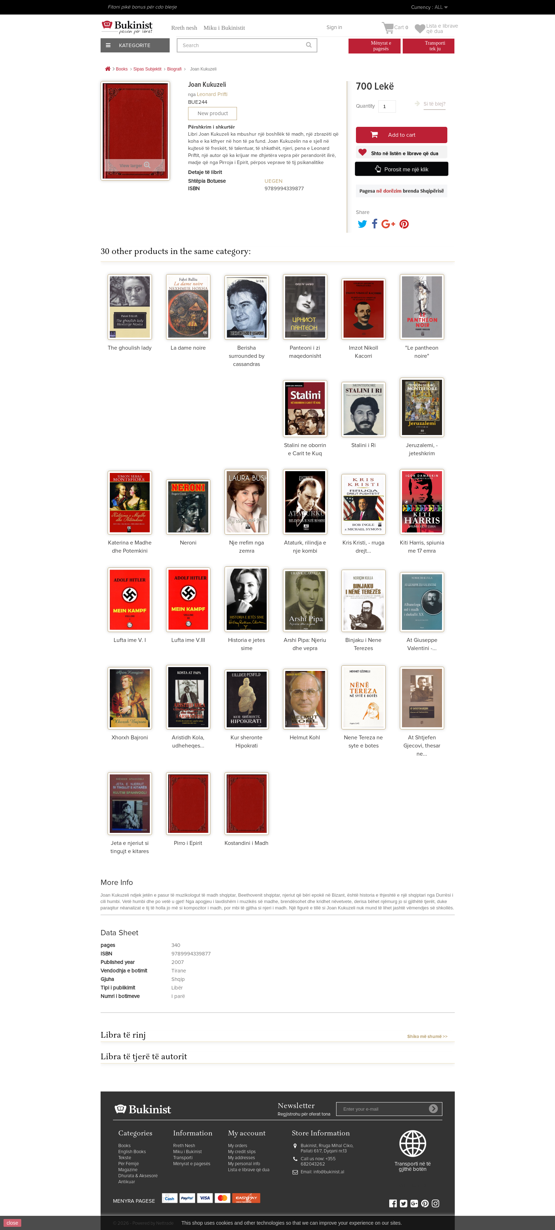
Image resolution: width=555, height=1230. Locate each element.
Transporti (183, 1158)
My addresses (241, 1158)
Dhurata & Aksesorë (138, 1176)
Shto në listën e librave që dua (404, 153)
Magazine (127, 1170)
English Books (132, 1152)
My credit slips (242, 1152)
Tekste (124, 1158)
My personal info (244, 1164)
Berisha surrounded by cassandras (247, 356)
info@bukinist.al (328, 1172)
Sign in (334, 27)
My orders (237, 1146)
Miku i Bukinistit (224, 27)
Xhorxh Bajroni (130, 737)
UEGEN (274, 181)
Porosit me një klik (407, 169)
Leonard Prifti (212, 94)
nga (192, 94)
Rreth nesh (184, 27)
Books (124, 1146)
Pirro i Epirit (188, 843)
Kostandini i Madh (246, 843)
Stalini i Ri (363, 445)
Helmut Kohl (305, 737)
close (12, 1223)
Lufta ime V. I (130, 640)
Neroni (188, 543)
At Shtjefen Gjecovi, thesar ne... (421, 746)
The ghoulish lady (130, 348)
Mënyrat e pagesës (191, 1164)
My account (247, 1134)
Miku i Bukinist (187, 1152)
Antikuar (126, 1182)
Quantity (365, 106)
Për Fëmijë (128, 1164)
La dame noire (188, 348)
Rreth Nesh (184, 1146)
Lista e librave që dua (249, 1170)
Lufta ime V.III (188, 640)
